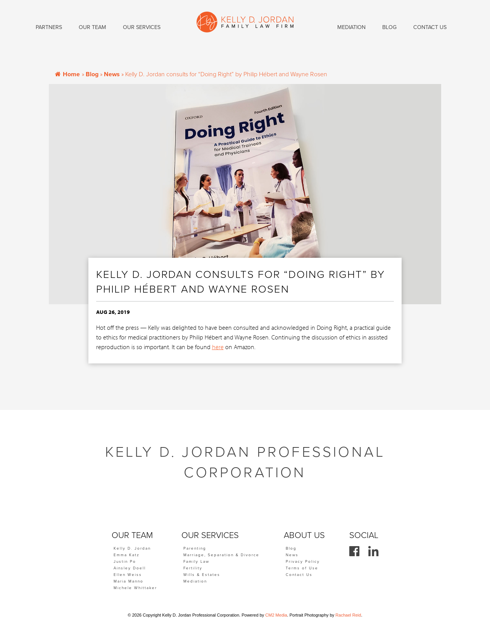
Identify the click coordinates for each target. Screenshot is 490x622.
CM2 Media (276, 615)
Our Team (92, 27)
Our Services (141, 27)
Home (67, 74)
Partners (49, 27)
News (112, 74)
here (218, 347)
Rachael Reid (348, 615)
